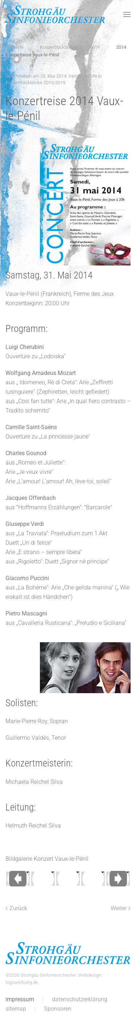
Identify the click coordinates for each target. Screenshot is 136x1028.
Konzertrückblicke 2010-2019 (35, 82)
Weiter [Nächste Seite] (121, 908)
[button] (127, 14)
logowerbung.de (21, 982)
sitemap (15, 1008)
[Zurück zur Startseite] (55, 14)
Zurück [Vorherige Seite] (16, 908)
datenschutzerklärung (79, 999)
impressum (19, 999)
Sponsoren (57, 1008)
